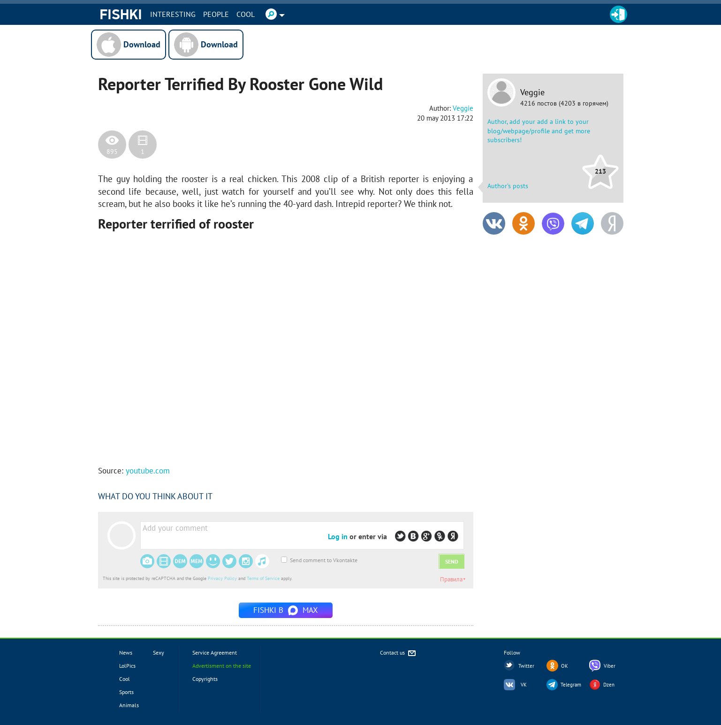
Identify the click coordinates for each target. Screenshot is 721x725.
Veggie (532, 92)
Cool (245, 14)
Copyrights (205, 678)
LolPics (127, 665)
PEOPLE (216, 14)
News (125, 652)
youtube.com (148, 471)
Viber (609, 666)
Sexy (158, 652)
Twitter (526, 666)
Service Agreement (214, 652)
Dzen (609, 684)
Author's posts (507, 186)
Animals (129, 705)
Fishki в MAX (285, 610)
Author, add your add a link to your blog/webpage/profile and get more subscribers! (538, 130)
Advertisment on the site (221, 665)
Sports (126, 691)
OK (564, 666)
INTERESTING (173, 14)
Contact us (398, 653)
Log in (338, 536)
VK (524, 684)
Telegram (571, 684)
